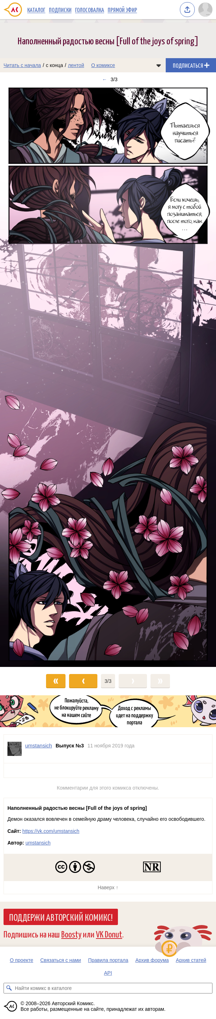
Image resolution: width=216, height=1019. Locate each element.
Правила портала (108, 960)
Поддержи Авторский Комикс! (61, 917)
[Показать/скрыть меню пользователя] (205, 9)
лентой (76, 65)
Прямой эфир (122, 9)
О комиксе (103, 65)
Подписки (60, 9)
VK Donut (109, 933)
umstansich (38, 843)
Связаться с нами (60, 960)
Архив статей (191, 960)
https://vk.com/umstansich (50, 831)
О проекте (21, 960)
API (108, 973)
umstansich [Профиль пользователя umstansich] (38, 745)
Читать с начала (22, 65)
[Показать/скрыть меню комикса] (159, 65)
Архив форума (152, 960)
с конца (54, 65)
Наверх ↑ (108, 887)
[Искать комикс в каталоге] (9, 988)
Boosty (71, 933)
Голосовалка (89, 9)
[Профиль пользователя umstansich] (14, 749)
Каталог (36, 9)
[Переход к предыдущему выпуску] (27, 377)
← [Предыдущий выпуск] (104, 79)
